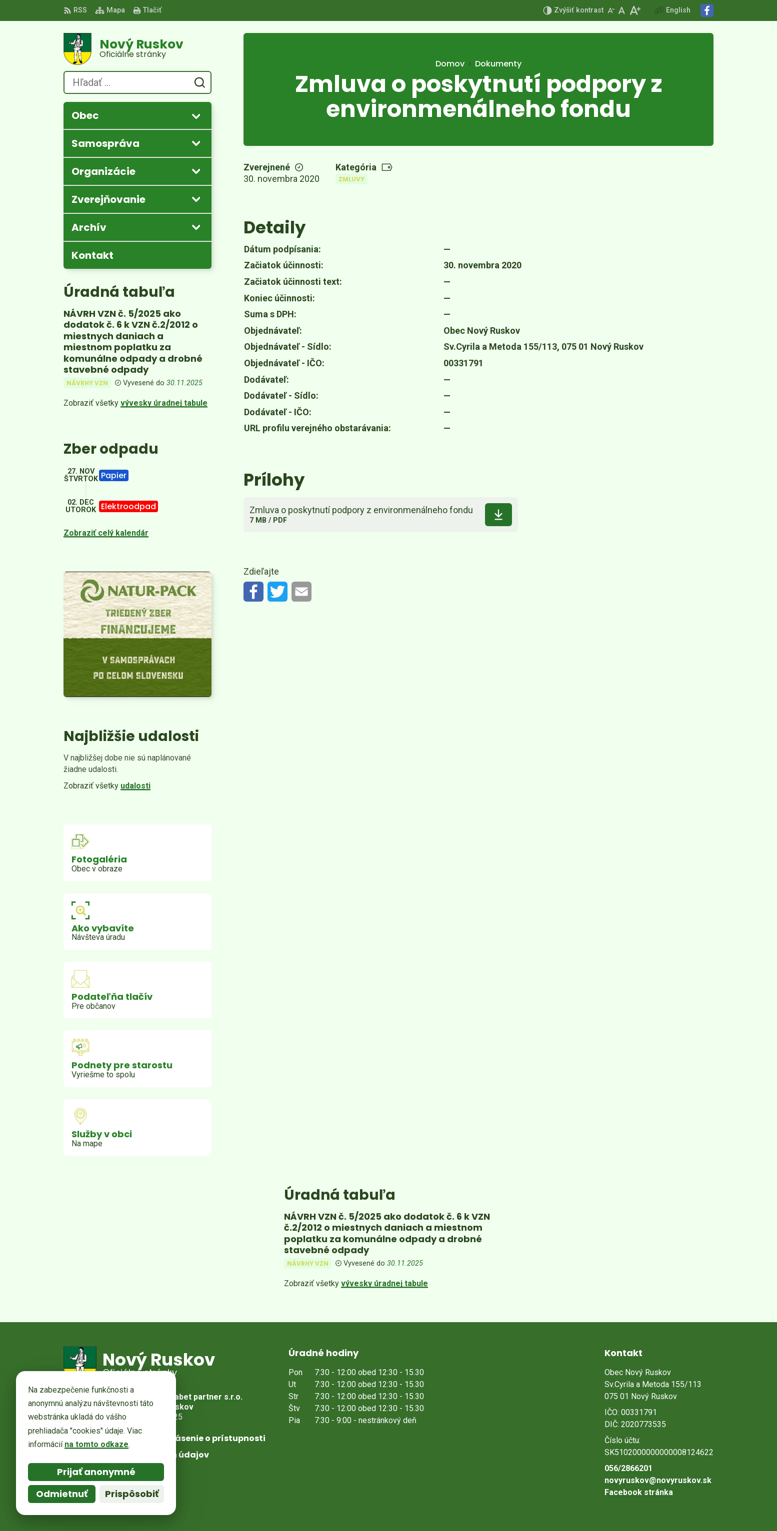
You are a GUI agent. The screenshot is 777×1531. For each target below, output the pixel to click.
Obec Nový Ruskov (158, 1407)
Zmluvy (351, 179)
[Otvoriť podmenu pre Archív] (196, 227)
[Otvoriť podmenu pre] (196, 116)
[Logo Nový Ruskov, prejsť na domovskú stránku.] (138, 49)
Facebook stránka (638, 1492)
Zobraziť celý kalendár (106, 533)
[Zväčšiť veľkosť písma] (634, 10)
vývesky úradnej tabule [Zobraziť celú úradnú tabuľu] (164, 403)
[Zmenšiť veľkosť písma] (611, 10)
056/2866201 (628, 1468)
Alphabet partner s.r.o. (200, 1397)
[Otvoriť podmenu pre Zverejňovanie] (196, 199)
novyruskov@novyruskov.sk (658, 1480)
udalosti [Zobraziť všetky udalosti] (135, 785)
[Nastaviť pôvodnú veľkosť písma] (621, 10)
